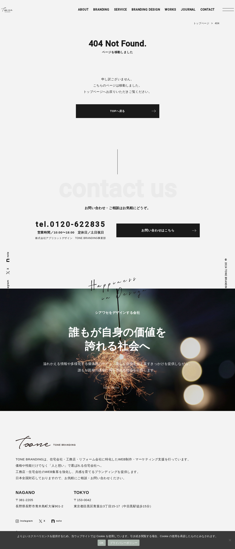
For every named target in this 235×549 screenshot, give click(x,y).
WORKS (162, 12)
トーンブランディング (18, 12)
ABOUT (69, 12)
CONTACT (201, 12)
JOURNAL (180, 12)
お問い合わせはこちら (163, 232)
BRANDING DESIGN (136, 12)
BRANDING (89, 12)
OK (102, 542)
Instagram (7, 288)
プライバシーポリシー (124, 542)
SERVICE (109, 12)
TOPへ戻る (117, 112)
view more (110, 391)
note (7, 257)
